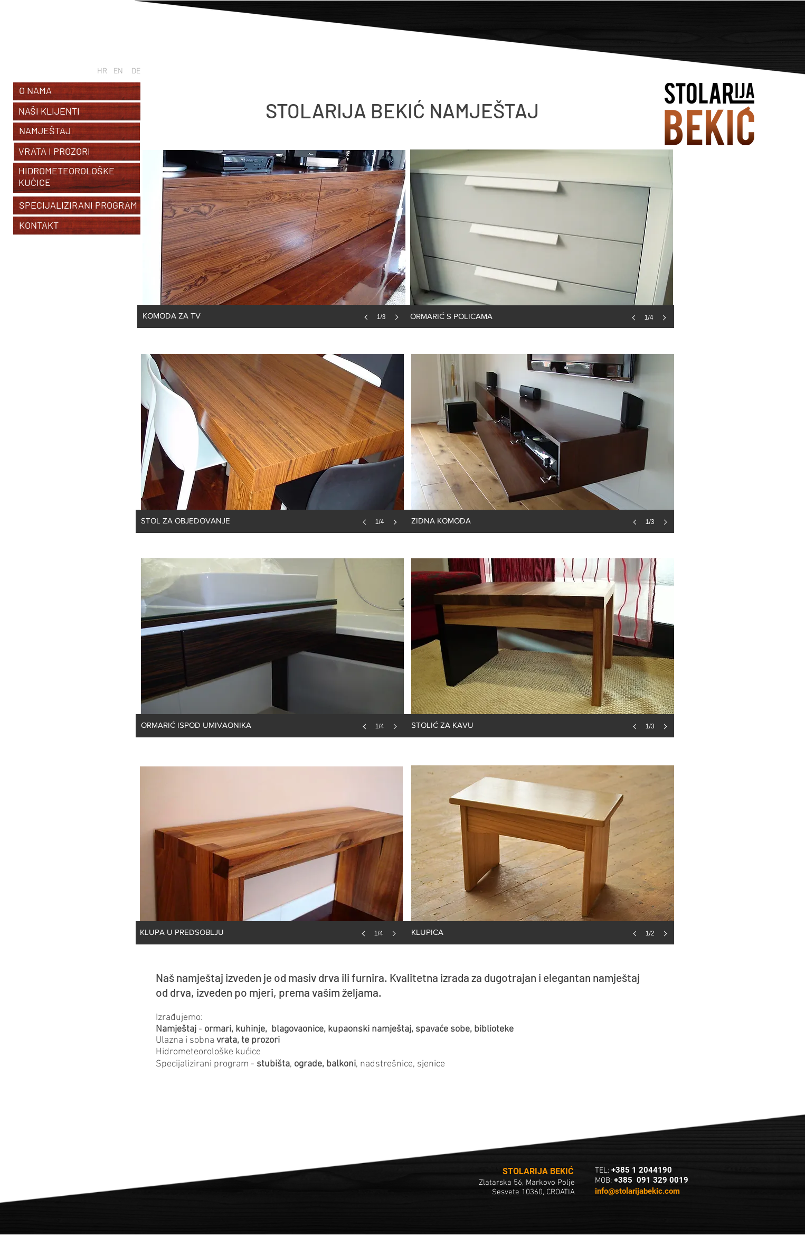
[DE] (136, 71)
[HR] (101, 71)
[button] (274, 246)
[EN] (118, 71)
